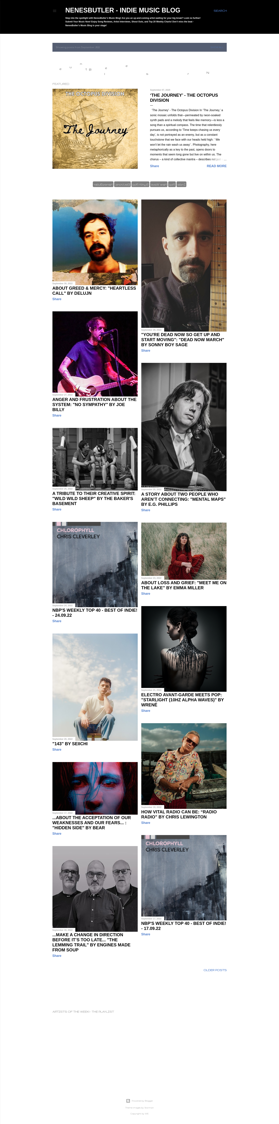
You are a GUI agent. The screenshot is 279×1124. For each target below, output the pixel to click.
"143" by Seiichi (70, 743)
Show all (216, 47)
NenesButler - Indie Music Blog (122, 10)
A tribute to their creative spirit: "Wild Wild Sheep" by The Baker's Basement (94, 498)
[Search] (220, 11)
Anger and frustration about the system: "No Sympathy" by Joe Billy (94, 404)
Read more (217, 166)
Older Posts (215, 970)
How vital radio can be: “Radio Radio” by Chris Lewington (179, 814)
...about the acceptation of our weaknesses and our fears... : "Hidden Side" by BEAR (91, 822)
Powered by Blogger (139, 1101)
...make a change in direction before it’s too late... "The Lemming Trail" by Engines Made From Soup (91, 942)
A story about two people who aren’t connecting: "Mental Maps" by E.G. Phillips (183, 499)
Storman (149, 1107)
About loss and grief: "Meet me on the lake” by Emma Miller (184, 585)
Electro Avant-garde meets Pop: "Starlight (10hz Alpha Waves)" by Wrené (182, 699)
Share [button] (154, 166)
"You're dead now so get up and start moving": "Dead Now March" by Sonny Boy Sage (182, 339)
